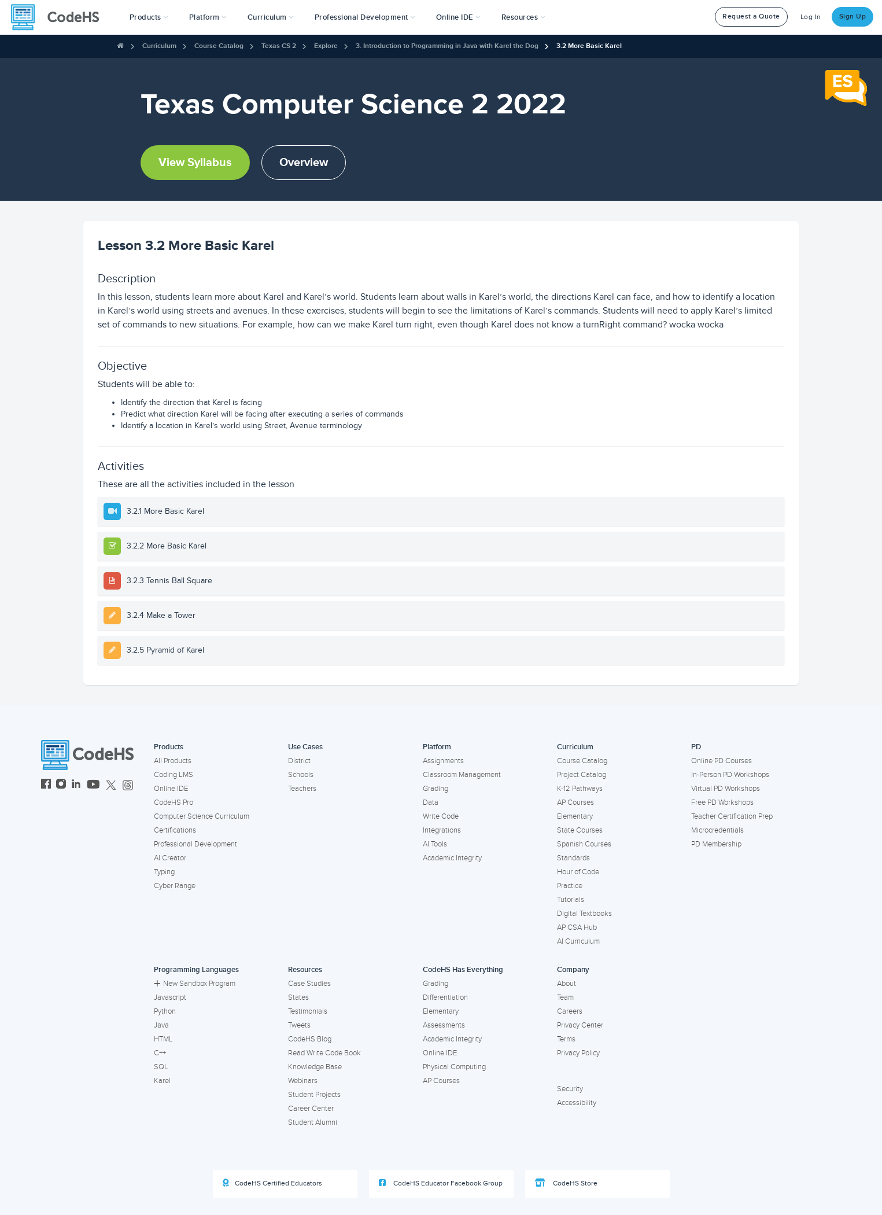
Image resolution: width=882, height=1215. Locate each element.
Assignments (443, 760)
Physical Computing (454, 1067)
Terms (566, 1039)
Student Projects (314, 1094)
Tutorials (570, 899)
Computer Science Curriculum (201, 816)
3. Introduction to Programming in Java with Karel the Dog (447, 46)
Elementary (575, 816)
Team (565, 997)
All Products (172, 760)
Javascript (170, 997)
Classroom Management (462, 774)
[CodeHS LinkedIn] (76, 785)
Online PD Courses (721, 760)
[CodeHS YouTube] (93, 785)
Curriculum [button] (271, 17)
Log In (810, 17)
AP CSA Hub (577, 927)
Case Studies (309, 983)
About (566, 983)
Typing (164, 872)
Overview (303, 163)
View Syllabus (195, 163)
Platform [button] (208, 17)
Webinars (303, 1080)
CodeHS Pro (173, 802)
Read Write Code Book (324, 1053)
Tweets (299, 1025)
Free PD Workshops (722, 802)
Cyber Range (174, 885)
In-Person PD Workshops (730, 774)
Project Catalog (581, 774)
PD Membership (716, 844)
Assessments (444, 1025)
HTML (163, 1039)
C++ (160, 1053)
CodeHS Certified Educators (272, 1183)
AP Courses (575, 802)
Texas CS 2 (278, 46)
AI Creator (170, 858)
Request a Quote (751, 16)
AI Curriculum (578, 941)
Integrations (442, 830)
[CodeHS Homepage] (59, 17)
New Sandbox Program (194, 983)
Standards (573, 858)
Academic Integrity (452, 858)
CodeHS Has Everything (463, 970)
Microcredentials (717, 830)
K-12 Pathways (580, 788)
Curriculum (159, 46)
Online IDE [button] (458, 17)
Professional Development (195, 844)
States (298, 997)
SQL (161, 1067)
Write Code (441, 816)
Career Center (311, 1108)
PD (696, 747)
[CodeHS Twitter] (111, 785)
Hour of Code (578, 872)
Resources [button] (523, 17)
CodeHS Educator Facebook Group (441, 1183)
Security (570, 1089)
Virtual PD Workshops (725, 788)
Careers (569, 1011)
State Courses (580, 830)
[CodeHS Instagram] (61, 785)
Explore (326, 46)
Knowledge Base (315, 1067)
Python (165, 1011)
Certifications (175, 830)
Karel (162, 1080)
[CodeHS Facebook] (46, 785)
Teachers (302, 788)
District (299, 760)
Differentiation (445, 997)
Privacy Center (580, 1025)
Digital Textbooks (584, 913)
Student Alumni (312, 1122)
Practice (569, 885)
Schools (300, 774)
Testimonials (307, 1011)
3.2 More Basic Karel (589, 46)
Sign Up (852, 16)
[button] (149, 17)
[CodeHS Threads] (128, 785)
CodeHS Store (566, 1183)
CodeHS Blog (309, 1039)
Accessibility (576, 1102)
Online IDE (171, 788)
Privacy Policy (578, 1053)
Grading (435, 788)
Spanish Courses (584, 844)
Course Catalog (218, 46)
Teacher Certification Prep (732, 816)
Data (430, 802)
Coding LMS (173, 774)
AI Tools (435, 844)
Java (161, 1025)
